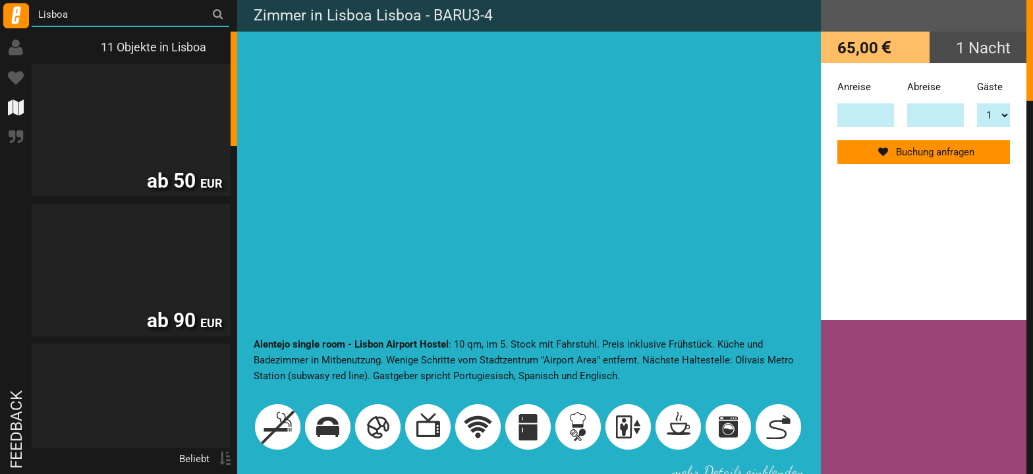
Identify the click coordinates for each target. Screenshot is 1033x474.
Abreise (924, 87)
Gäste (990, 87)
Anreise (854, 87)
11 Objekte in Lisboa (153, 47)
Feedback (16, 429)
